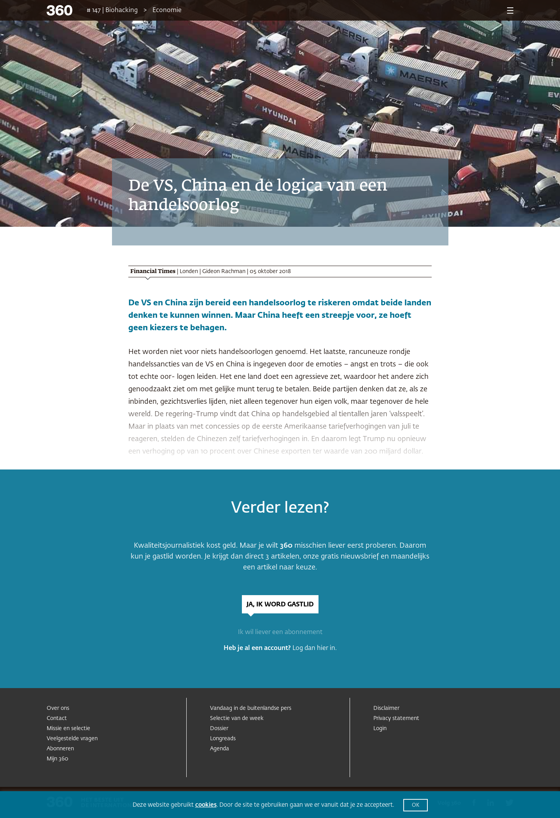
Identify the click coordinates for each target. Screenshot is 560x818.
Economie (167, 10)
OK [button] (415, 805)
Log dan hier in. (314, 648)
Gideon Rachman (223, 271)
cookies (206, 805)
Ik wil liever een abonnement (280, 632)
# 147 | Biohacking (112, 10)
